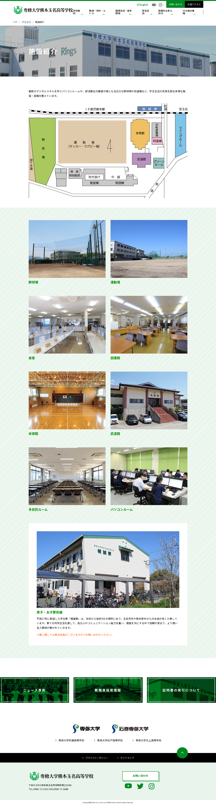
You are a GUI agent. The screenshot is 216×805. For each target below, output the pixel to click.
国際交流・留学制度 (137, 12)
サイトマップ (127, 757)
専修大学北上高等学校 (149, 740)
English (144, 4)
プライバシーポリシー (96, 757)
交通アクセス (194, 4)
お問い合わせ (175, 4)
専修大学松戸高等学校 (110, 740)
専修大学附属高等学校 (71, 740)
